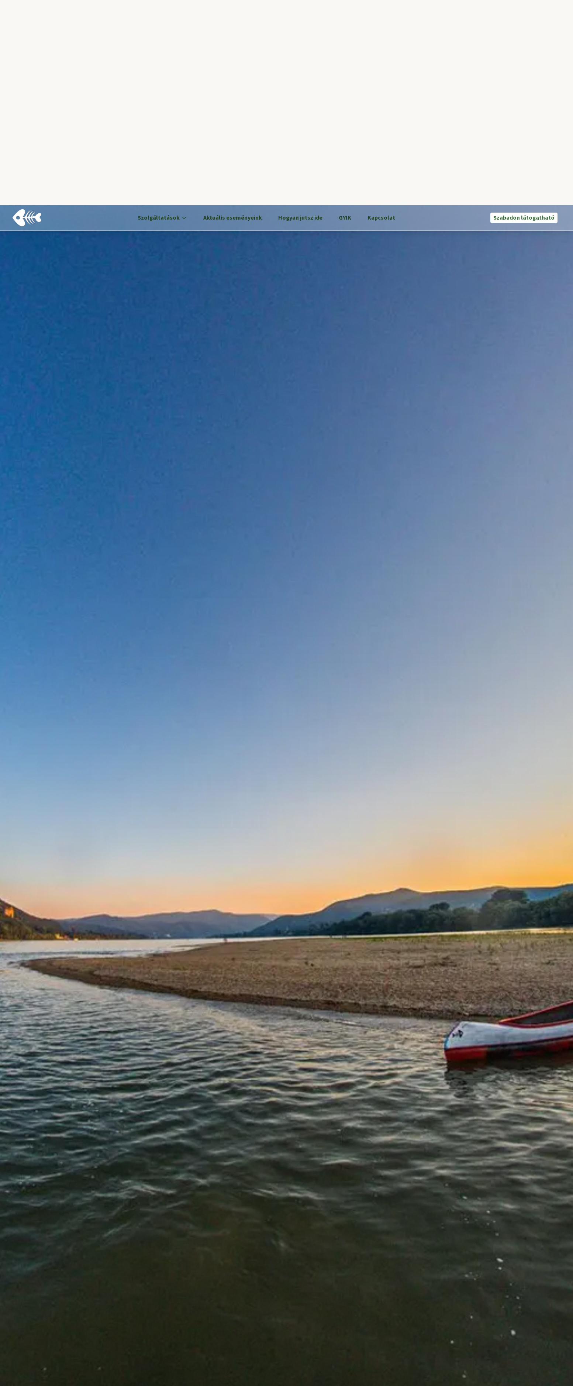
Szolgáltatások (162, 12)
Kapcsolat (381, 12)
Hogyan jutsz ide (300, 12)
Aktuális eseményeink (232, 12)
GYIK (345, 12)
